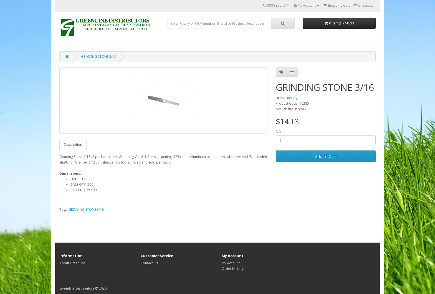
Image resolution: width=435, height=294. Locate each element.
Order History (233, 268)
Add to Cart (326, 156)
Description (73, 144)
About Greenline (72, 263)
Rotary (292, 98)
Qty (278, 131)
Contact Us (149, 263)
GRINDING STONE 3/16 (98, 56)
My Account (231, 263)
